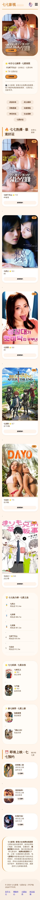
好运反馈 (32, 893)
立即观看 (11, 76)
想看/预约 (20, 202)
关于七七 (7, 893)
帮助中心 (15, 893)
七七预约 (20, 773)
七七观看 (11, 50)
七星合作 (24, 893)
